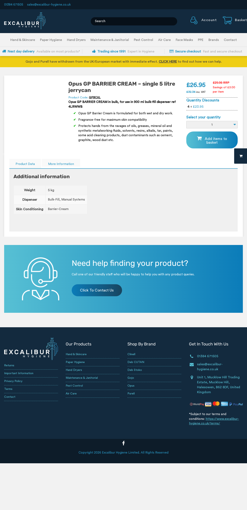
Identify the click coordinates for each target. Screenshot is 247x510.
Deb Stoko (134, 370)
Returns (9, 365)
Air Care (164, 40)
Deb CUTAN (135, 362)
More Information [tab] (61, 164)
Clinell (131, 354)
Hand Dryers (76, 40)
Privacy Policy (13, 381)
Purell (131, 393)
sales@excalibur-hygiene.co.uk (49, 4)
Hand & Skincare (22, 40)
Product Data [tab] (25, 164)
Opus (130, 385)
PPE (200, 40)
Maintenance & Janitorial (110, 40)
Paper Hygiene (51, 40)
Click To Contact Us (97, 290)
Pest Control (143, 40)
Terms (8, 389)
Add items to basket (216, 140)
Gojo (130, 377)
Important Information (18, 373)
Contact (230, 40)
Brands (213, 40)
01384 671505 (13, 4)
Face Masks (184, 40)
